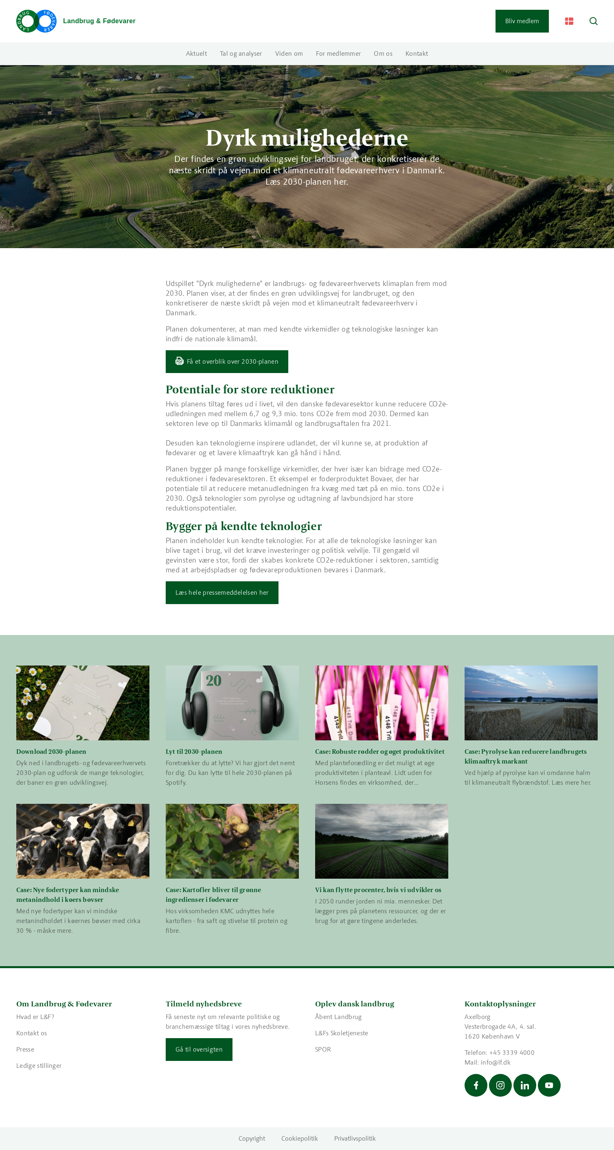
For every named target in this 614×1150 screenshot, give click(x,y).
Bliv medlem (522, 21)
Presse (25, 1049)
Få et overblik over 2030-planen (232, 361)
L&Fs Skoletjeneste (341, 1033)
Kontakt (417, 53)
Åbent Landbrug (338, 1017)
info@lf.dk (496, 1062)
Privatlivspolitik (355, 1138)
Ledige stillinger (38, 1065)
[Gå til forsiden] (76, 21)
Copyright (252, 1138)
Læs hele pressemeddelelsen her (222, 592)
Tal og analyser (241, 53)
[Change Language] (569, 21)
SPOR (323, 1049)
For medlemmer (338, 53)
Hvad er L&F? (35, 1017)
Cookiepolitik (299, 1138)
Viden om (289, 53)
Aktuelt (196, 53)
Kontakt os (31, 1033)
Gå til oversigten (199, 1049)
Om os (383, 53)
